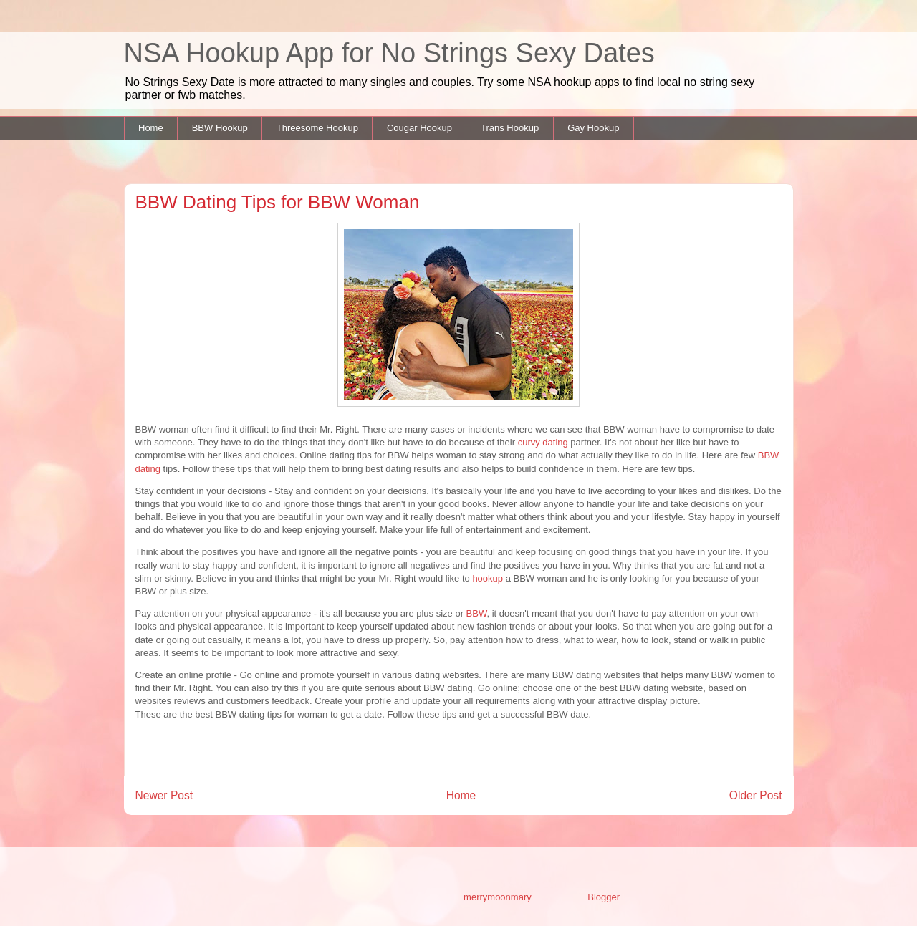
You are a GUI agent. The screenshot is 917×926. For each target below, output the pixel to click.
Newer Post (164, 795)
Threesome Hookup (317, 127)
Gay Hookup (593, 127)
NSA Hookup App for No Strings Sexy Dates (389, 53)
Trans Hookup (510, 127)
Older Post (755, 795)
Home (150, 127)
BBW (475, 613)
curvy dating (543, 442)
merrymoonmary (497, 897)
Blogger (603, 897)
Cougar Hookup (419, 127)
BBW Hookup (220, 127)
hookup (487, 578)
